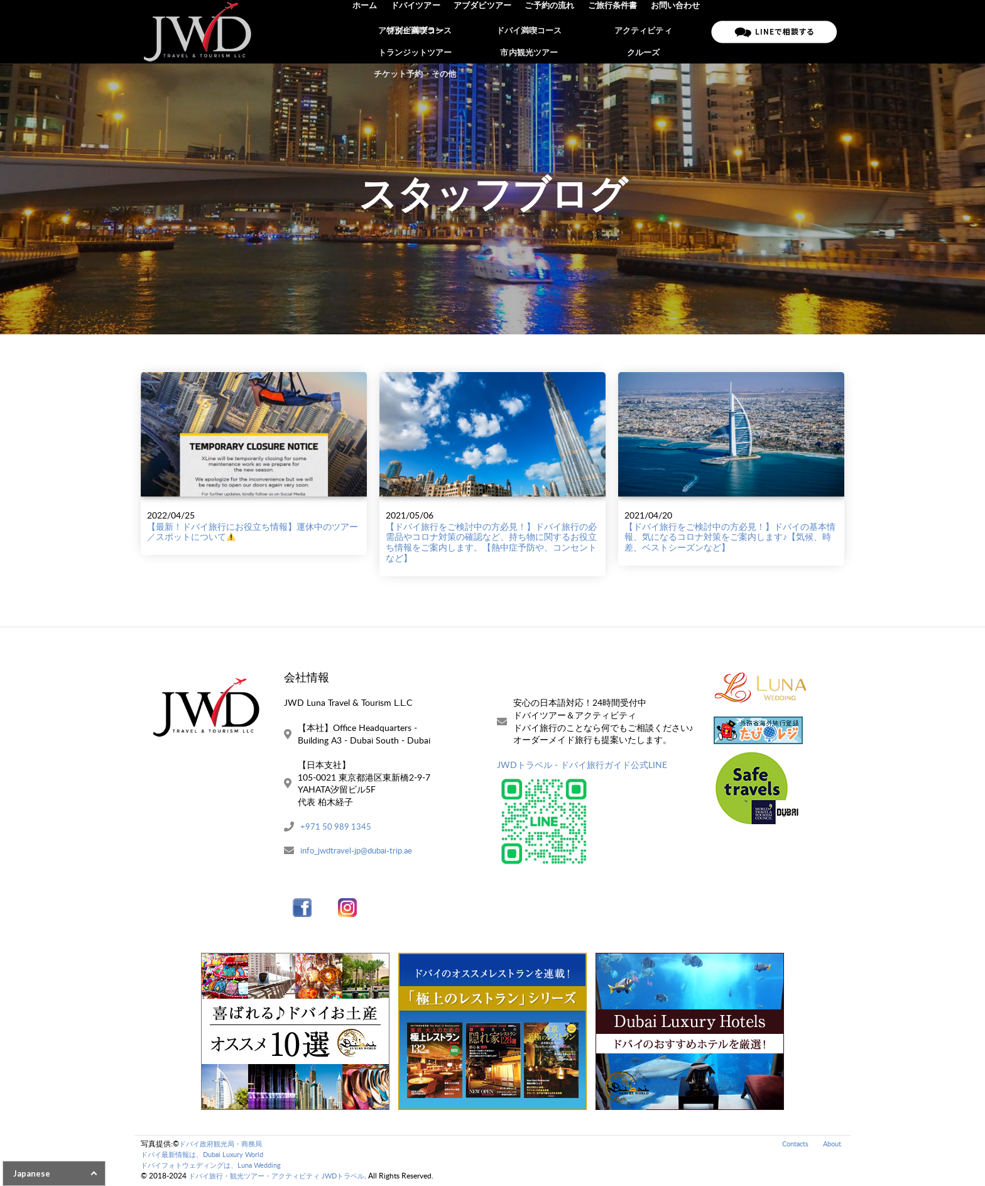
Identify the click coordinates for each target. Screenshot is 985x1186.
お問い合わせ (675, 31)
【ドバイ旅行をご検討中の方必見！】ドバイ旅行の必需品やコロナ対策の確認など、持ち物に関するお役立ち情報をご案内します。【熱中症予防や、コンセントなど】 (491, 542)
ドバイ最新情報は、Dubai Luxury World (208, 1155)
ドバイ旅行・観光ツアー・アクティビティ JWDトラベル (284, 1177)
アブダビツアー (487, 31)
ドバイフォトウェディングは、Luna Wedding (217, 1166)
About (830, 1144)
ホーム (372, 31)
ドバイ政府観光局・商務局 (224, 1144)
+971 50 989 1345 (336, 827)
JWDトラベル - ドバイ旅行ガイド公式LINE (582, 765)
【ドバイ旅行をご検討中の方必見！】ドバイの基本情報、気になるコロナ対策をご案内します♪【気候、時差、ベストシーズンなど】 (729, 537)
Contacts (791, 1144)
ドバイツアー (421, 31)
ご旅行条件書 (614, 31)
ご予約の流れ (552, 31)
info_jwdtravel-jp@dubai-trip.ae (360, 851)
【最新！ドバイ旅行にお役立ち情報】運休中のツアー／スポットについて (252, 531)
